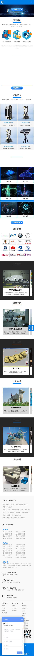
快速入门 (23, 618)
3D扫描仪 (3, 608)
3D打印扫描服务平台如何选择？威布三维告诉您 (16, 509)
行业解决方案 (4, 612)
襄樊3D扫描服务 (20, 546)
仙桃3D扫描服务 (7, 555)
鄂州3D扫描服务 (7, 548)
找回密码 (23, 613)
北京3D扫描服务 (7, 538)
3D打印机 (3, 605)
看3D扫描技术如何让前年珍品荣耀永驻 (14, 518)
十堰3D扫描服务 (20, 545)
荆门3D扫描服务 (20, 548)
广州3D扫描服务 (20, 533)
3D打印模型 (24, 605)
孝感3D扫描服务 (7, 550)
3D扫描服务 (14, 610)
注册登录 (23, 611)
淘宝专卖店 (25, 628)
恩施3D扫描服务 (20, 554)
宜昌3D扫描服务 (7, 546)
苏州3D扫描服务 (20, 535)
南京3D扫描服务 (20, 531)
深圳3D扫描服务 (20, 536)
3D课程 (13, 605)
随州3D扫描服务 (7, 554)
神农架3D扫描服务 (21, 557)
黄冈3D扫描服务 (7, 552)
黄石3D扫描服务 (7, 545)
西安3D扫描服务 (7, 536)
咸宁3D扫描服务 (20, 552)
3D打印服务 (14, 608)
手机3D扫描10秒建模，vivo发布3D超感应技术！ (16, 512)
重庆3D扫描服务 (20, 538)
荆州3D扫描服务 (20, 550)
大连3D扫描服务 (7, 533)
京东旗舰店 (25, 625)
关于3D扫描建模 (7, 507)
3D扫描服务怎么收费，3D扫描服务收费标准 (15, 504)
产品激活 (23, 615)
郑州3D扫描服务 (7, 535)
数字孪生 (3, 610)
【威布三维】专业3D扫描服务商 (12, 515)
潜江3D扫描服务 (20, 555)
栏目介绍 (5, 562)
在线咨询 (25, 654)
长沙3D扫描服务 (7, 531)
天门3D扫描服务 (7, 557)
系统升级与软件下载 (26, 620)
